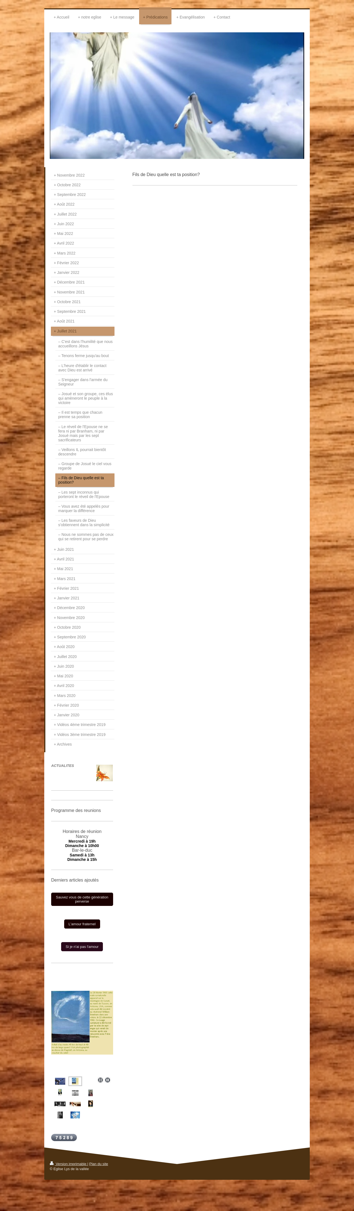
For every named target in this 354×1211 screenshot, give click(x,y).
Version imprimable (68, 1164)
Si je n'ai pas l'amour (82, 947)
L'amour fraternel (82, 924)
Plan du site (98, 1164)
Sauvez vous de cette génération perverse (82, 899)
